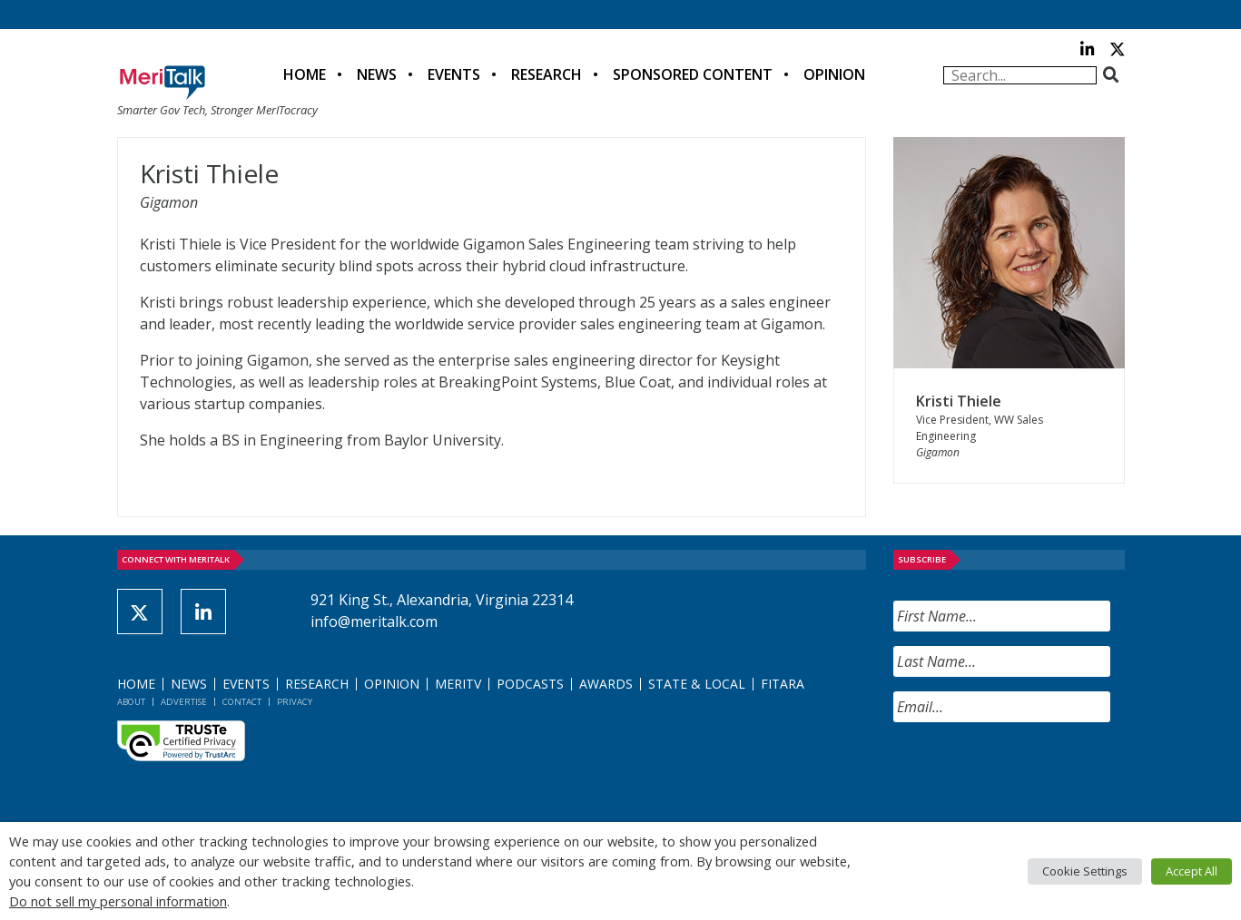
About (131, 702)
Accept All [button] (1191, 871)
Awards (606, 683)
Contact (241, 702)
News (377, 74)
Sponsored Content (693, 74)
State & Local (696, 683)
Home (304, 74)
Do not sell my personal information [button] (118, 901)
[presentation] (1031, 772)
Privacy (294, 702)
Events (454, 74)
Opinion (834, 74)
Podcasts (530, 683)
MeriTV (458, 683)
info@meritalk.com (374, 621)
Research (546, 74)
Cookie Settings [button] (1085, 871)
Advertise (184, 702)
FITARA (782, 683)
